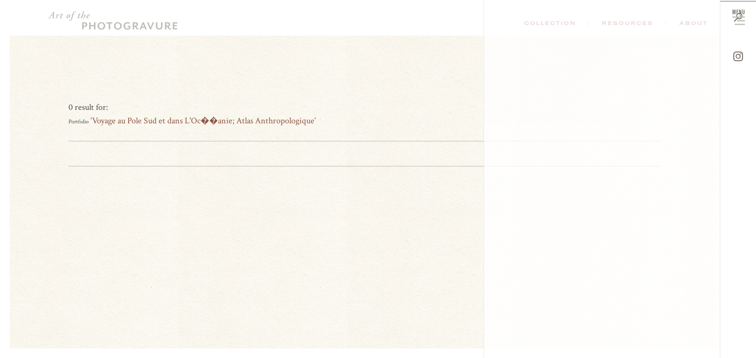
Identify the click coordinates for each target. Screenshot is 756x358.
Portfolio (78, 121)
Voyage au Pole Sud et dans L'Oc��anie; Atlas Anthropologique (203, 120)
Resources (627, 23)
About (693, 23)
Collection (550, 23)
